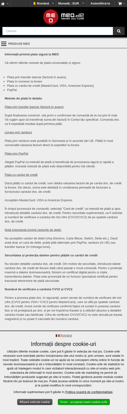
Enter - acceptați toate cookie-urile (83, 402)
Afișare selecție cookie (35, 402)
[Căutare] (119, 31)
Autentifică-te (100, 3)
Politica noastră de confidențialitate (89, 392)
